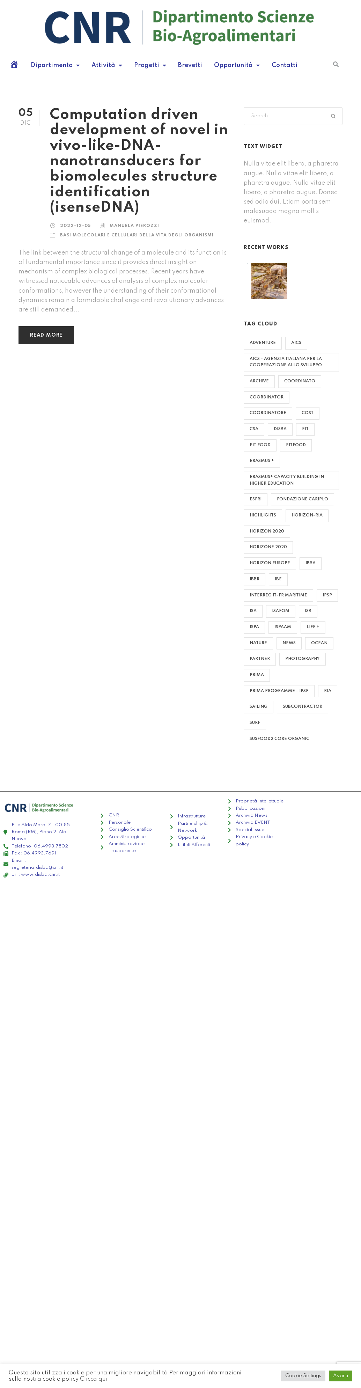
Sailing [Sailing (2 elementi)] (258, 707)
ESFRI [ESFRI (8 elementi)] (255, 499)
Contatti (284, 65)
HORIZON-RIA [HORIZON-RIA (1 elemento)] (307, 515)
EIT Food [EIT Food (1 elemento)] (260, 445)
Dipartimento (55, 65)
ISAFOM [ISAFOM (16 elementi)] (280, 611)
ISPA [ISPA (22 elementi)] (254, 627)
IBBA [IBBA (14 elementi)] (310, 563)
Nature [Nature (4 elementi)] (258, 643)
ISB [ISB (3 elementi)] (308, 611)
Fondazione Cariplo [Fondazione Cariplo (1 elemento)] (302, 499)
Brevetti (190, 65)
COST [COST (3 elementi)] (308, 413)
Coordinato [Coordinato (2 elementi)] (299, 381)
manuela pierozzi (134, 226)
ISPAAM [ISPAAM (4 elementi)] (282, 627)
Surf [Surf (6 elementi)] (255, 723)
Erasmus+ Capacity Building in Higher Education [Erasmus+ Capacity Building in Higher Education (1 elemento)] (287, 480)
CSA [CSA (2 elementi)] (254, 429)
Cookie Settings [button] (303, 1375)
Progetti (150, 65)
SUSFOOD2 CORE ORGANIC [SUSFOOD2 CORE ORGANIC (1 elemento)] (279, 739)
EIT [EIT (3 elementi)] (305, 429)
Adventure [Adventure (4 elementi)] (263, 343)
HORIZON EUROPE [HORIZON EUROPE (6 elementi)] (270, 563)
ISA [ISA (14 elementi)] (253, 611)
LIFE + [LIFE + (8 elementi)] (313, 627)
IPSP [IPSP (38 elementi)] (327, 595)
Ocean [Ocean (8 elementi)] (319, 643)
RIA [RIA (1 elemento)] (327, 691)
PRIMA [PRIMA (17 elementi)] (257, 675)
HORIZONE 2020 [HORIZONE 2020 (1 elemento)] (268, 547)
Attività (106, 65)
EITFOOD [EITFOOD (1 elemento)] (296, 445)
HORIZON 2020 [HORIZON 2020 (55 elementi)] (267, 531)
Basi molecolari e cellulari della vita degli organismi (137, 235)
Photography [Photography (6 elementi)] (302, 659)
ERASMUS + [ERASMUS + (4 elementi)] (262, 461)
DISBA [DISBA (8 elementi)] (280, 429)
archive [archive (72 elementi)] (259, 381)
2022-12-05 (75, 226)
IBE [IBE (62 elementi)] (278, 579)
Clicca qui (93, 1379)
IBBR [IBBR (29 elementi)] (254, 579)
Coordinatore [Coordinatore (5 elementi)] (268, 413)
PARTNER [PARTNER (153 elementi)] (260, 659)
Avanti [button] (340, 1375)
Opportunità (237, 65)
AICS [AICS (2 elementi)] (296, 343)
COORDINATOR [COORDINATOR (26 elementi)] (266, 397)
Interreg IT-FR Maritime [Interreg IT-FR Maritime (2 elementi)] (278, 595)
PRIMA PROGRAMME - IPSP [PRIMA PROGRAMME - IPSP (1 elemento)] (279, 691)
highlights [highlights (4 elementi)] (263, 515)
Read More (46, 335)
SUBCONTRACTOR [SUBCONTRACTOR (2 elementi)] (302, 707)
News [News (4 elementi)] (289, 643)
